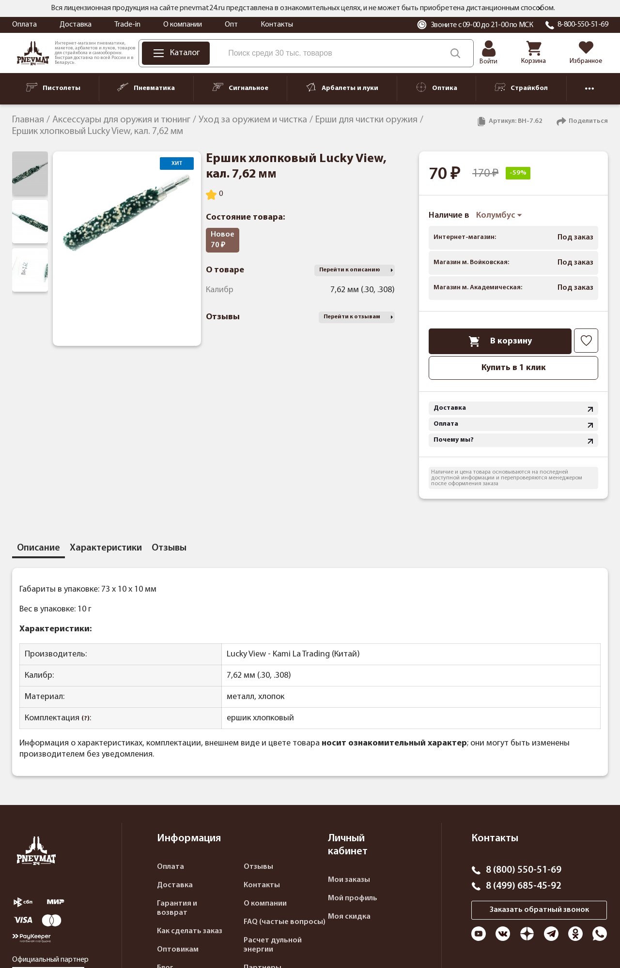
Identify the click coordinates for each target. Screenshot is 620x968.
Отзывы (258, 867)
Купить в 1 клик (513, 367)
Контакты (277, 25)
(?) (85, 718)
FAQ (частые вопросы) (285, 922)
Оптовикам (178, 949)
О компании (182, 25)
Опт (231, 25)
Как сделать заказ (189, 931)
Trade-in (127, 25)
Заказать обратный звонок (539, 910)
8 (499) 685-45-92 (523, 886)
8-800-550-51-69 (583, 25)
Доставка (76, 25)
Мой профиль (352, 898)
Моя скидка (349, 917)
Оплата (24, 25)
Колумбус (499, 215)
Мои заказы (349, 880)
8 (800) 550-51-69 (523, 870)
